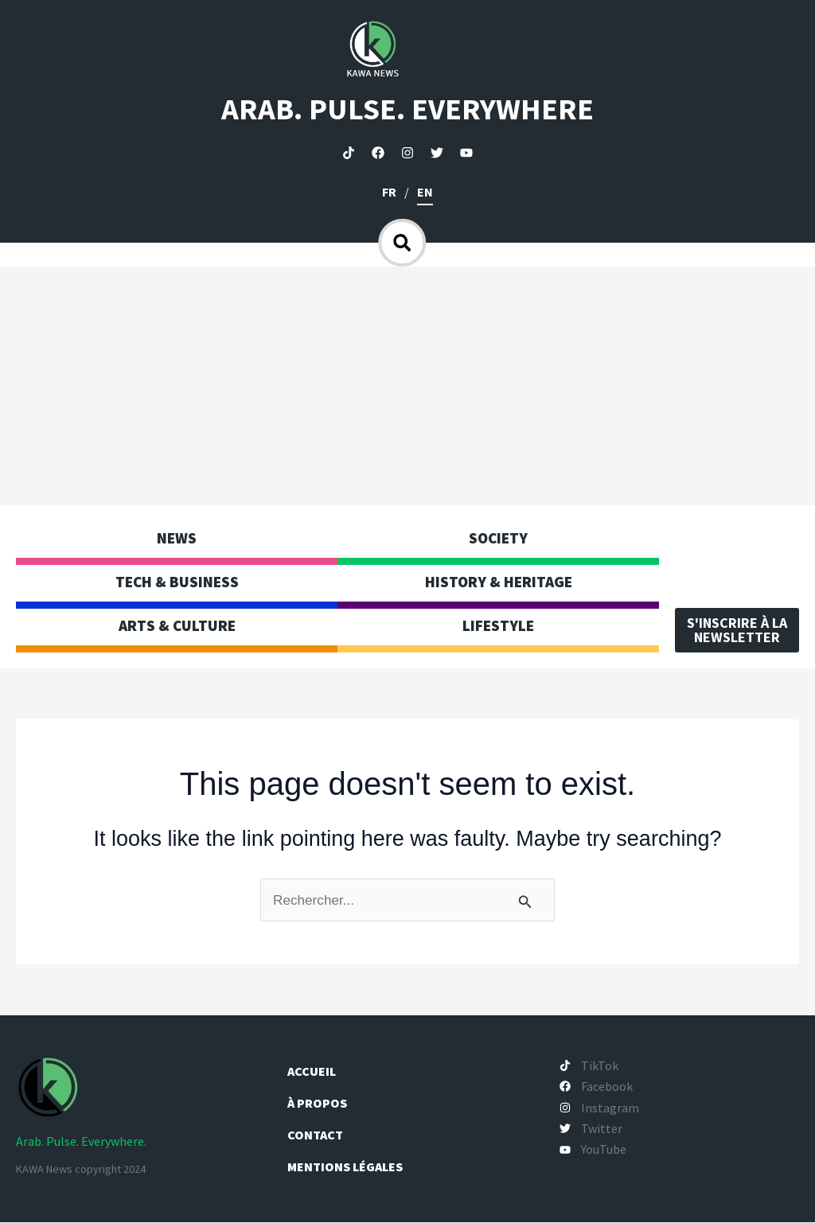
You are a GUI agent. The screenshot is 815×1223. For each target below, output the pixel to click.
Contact (315, 1135)
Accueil (311, 1072)
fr (389, 192)
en (425, 192)
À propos (318, 1104)
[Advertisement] (407, 386)
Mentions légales (345, 1167)
